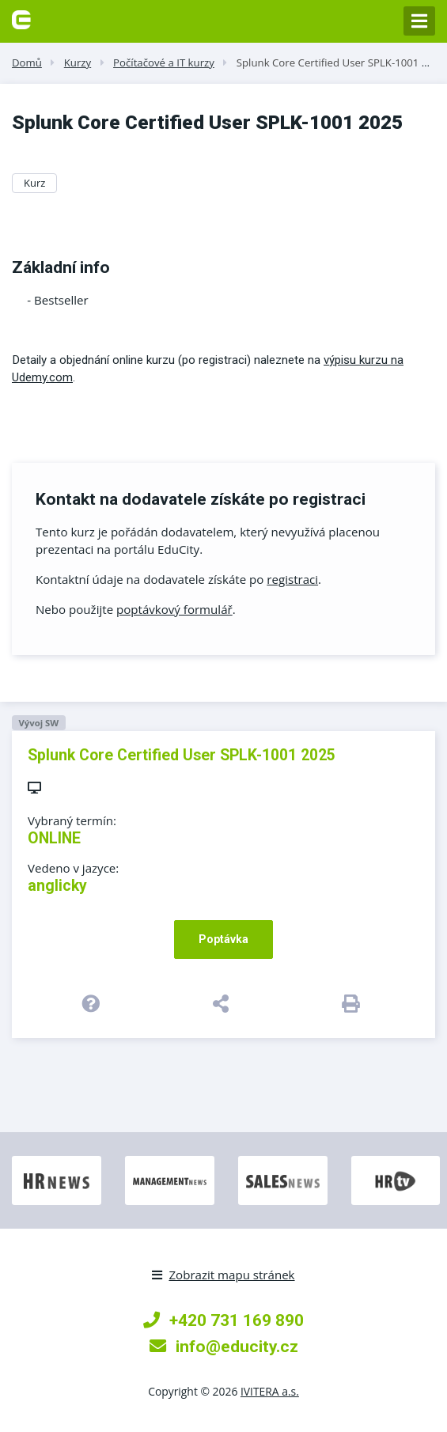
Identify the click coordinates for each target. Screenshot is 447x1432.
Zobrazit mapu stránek (223, 1274)
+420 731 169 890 (223, 1320)
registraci (292, 579)
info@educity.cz (224, 1346)
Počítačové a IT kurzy (163, 62)
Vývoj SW (38, 723)
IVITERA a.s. (270, 1391)
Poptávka (223, 939)
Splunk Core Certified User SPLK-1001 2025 (341, 62)
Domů (27, 62)
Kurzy (77, 62)
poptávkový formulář (174, 609)
